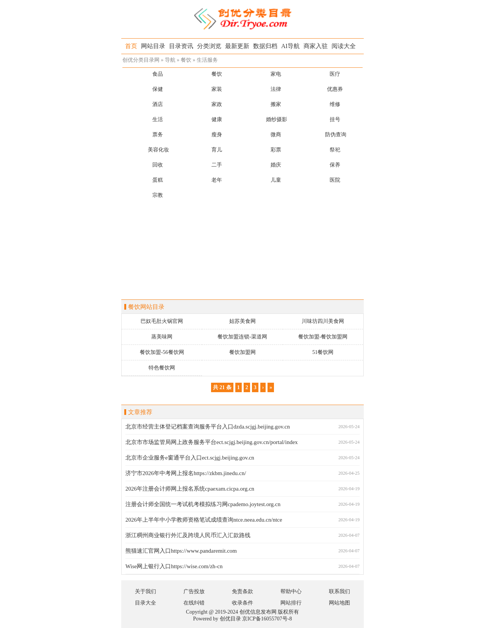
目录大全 (145, 603)
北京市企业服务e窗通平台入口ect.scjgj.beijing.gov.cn (189, 458)
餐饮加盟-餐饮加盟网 (323, 337)
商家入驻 (316, 46)
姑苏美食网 (242, 321)
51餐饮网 (322, 352)
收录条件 (242, 603)
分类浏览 (209, 46)
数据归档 (265, 46)
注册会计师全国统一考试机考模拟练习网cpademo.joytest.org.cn (202, 504)
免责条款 (242, 591)
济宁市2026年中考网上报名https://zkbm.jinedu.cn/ (185, 473)
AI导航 (290, 46)
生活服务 (207, 60)
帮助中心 (291, 591)
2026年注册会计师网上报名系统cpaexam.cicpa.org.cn (189, 489)
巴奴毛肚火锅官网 (162, 321)
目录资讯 (181, 46)
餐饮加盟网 (242, 352)
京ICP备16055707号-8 (267, 619)
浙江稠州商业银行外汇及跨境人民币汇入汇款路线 (187, 535)
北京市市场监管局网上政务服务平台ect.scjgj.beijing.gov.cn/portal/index (211, 442)
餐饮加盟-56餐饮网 (162, 352)
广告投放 (194, 591)
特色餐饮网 (162, 368)
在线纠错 (194, 603)
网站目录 (153, 46)
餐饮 (186, 60)
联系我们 (339, 591)
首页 (131, 46)
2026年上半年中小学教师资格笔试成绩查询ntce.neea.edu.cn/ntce (203, 520)
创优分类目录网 (141, 60)
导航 (170, 60)
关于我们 (145, 591)
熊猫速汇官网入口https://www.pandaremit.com (181, 551)
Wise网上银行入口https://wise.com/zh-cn (173, 566)
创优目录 (230, 619)
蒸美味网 (161, 337)
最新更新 (237, 46)
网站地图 (339, 603)
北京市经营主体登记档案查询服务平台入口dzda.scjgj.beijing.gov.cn (207, 427)
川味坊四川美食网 (323, 321)
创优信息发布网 (258, 612)
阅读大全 (344, 46)
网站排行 (291, 603)
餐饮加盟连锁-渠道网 (242, 337)
